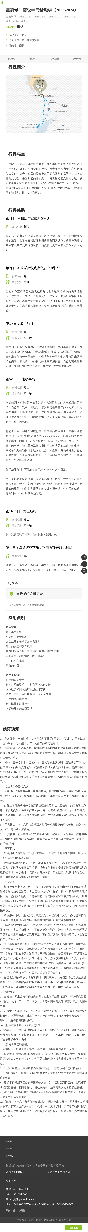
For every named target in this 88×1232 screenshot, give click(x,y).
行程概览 (11, 60)
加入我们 (11, 1159)
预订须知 (77, 60)
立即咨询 (71, 1226)
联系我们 (11, 1150)
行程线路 (33, 60)
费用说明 (55, 60)
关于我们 (11, 1142)
